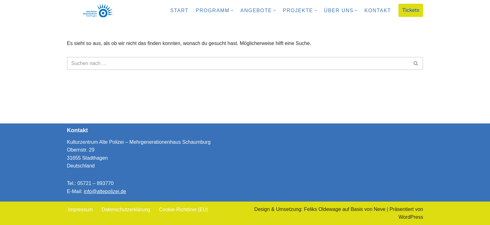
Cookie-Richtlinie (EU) (183, 209)
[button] (232, 10)
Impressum (80, 209)
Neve (379, 209)
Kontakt (377, 10)
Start (179, 10)
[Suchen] (238, 63)
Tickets (410, 10)
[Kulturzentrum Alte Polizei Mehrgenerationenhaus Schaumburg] (98, 10)
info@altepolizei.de (105, 191)
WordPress (410, 217)
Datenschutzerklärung (126, 209)
